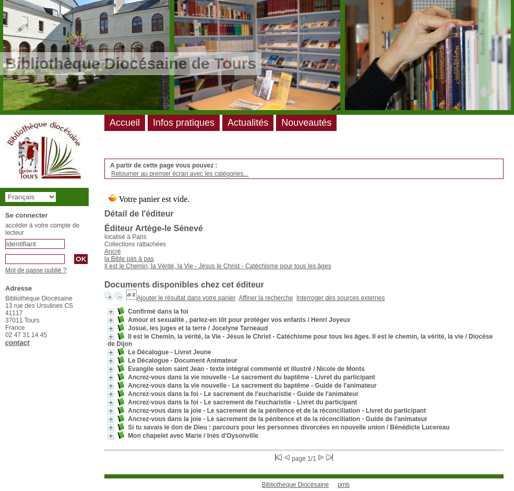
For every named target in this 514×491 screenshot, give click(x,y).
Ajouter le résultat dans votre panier (186, 298)
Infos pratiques (183, 122)
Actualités (248, 122)
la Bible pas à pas (129, 258)
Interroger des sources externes (340, 298)
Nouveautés (306, 122)
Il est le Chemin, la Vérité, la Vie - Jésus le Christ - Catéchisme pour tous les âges (217, 266)
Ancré (112, 251)
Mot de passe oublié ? (35, 270)
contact (17, 342)
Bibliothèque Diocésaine (295, 484)
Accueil (125, 122)
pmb (344, 484)
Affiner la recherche (266, 298)
